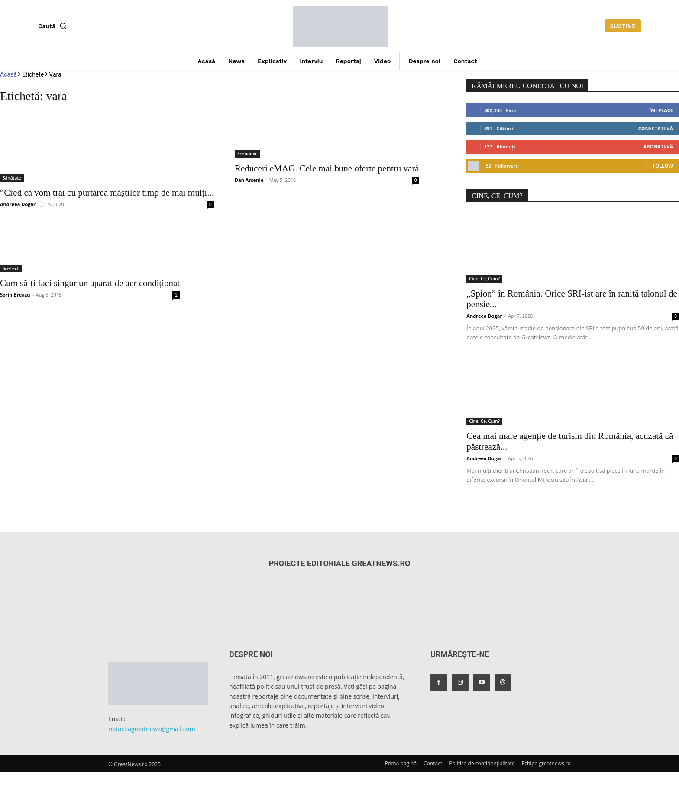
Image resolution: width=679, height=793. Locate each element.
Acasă (8, 74)
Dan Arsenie (249, 180)
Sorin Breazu (15, 294)
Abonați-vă (658, 146)
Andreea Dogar (18, 204)
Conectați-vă (655, 128)
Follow (663, 165)
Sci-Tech (11, 268)
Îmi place (661, 110)
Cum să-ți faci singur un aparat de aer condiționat (90, 283)
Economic (247, 154)
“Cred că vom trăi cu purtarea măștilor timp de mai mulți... (107, 192)
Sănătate (12, 178)
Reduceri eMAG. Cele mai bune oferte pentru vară (327, 168)
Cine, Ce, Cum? (484, 279)
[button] (54, 26)
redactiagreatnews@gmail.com (151, 729)
